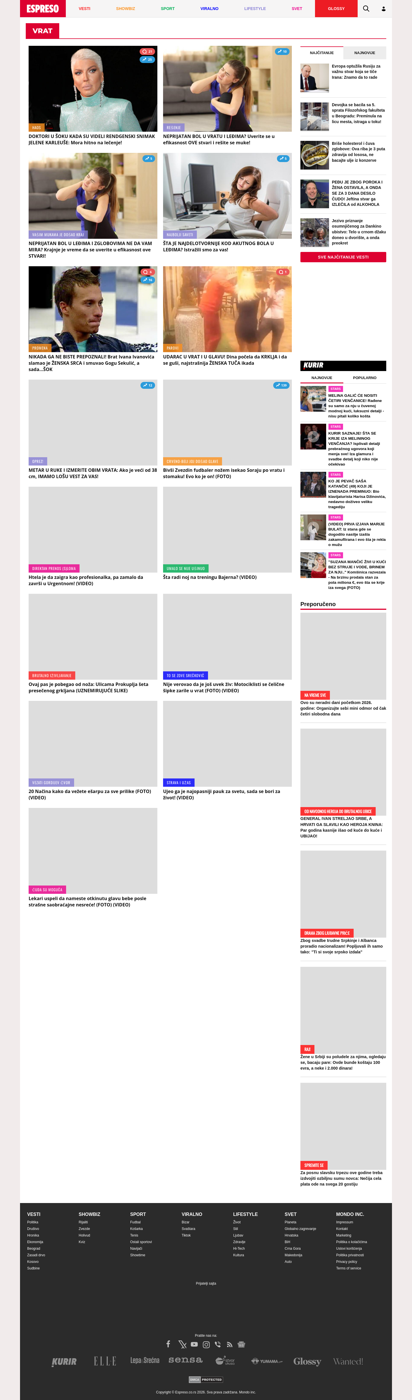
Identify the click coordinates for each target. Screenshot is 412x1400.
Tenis (134, 1235)
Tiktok (186, 1235)
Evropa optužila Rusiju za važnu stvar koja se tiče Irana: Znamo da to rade (356, 72)
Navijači (136, 1249)
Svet (291, 1214)
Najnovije (364, 53)
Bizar (185, 1222)
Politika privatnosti (350, 1255)
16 (147, 280)
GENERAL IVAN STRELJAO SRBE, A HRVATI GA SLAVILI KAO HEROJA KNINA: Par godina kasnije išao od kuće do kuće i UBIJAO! (341, 827)
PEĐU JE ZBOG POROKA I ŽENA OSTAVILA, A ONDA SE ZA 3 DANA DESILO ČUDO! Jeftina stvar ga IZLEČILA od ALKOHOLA (357, 193)
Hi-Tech (239, 1249)
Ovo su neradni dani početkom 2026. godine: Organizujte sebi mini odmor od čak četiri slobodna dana (343, 708)
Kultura (238, 1255)
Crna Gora (293, 1249)
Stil (235, 1229)
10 (282, 52)
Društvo (33, 1229)
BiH (287, 1242)
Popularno (365, 378)
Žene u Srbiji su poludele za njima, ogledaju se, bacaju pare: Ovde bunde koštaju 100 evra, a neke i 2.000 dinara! (343, 1062)
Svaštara (188, 1229)
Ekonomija (35, 1242)
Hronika (33, 1235)
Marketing (343, 1235)
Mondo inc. (350, 1214)
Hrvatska (291, 1235)
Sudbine (33, 1268)
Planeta (290, 1222)
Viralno (192, 1214)
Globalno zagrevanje (300, 1229)
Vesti (33, 1214)
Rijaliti (83, 1222)
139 (281, 386)
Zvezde (84, 1229)
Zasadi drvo (36, 1255)
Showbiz (89, 1214)
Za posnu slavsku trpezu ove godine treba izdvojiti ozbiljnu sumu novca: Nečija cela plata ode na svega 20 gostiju (341, 1178)
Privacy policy (346, 1262)
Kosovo (33, 1262)
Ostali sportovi (141, 1242)
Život (237, 1222)
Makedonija (293, 1255)
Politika (32, 1222)
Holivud (84, 1235)
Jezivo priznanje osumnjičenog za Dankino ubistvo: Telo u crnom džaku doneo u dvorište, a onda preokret (359, 231)
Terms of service (348, 1268)
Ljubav (238, 1235)
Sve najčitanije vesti (343, 257)
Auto (288, 1262)
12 (147, 386)
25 (147, 60)
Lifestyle (245, 1214)
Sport (138, 1214)
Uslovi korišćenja (349, 1249)
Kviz (82, 1242)
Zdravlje (239, 1242)
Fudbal (135, 1222)
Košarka (136, 1229)
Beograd (33, 1249)
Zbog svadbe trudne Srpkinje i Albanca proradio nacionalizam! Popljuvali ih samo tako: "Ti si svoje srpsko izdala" (341, 946)
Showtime (137, 1255)
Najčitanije (322, 53)
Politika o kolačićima (351, 1242)
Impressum (344, 1222)
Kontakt (342, 1229)
